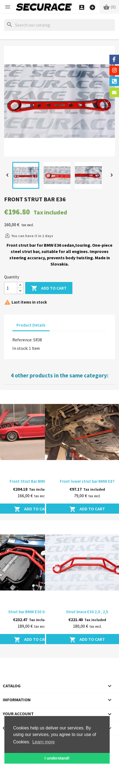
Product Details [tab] (31, 325)
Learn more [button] (43, 742)
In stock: (20, 348)
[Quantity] (10, 288)
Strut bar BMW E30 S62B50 (32, 611)
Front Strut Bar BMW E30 (32, 481)
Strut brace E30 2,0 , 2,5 (87, 611)
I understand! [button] (56, 758)
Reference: (22, 339)
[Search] (59, 25)
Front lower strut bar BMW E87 (87, 481)
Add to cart (49, 288)
